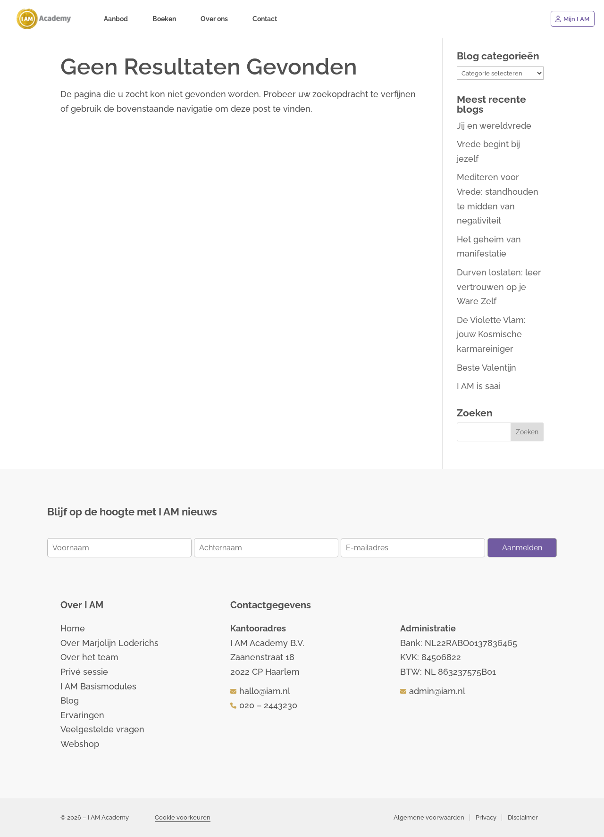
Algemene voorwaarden (429, 817)
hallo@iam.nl (264, 691)
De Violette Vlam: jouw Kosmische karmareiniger (491, 334)
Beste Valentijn (486, 368)
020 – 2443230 (268, 705)
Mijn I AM (576, 19)
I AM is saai (479, 386)
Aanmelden (522, 547)
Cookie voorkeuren (182, 817)
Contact (264, 19)
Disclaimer (523, 817)
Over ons (214, 19)
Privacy (486, 817)
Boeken (164, 19)
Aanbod (116, 19)
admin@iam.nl (437, 691)
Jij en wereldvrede (494, 126)
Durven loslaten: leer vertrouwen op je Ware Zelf (499, 286)
